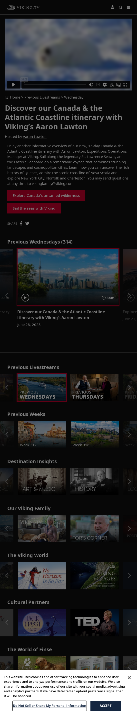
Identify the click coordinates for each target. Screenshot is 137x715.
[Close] (129, 692)
